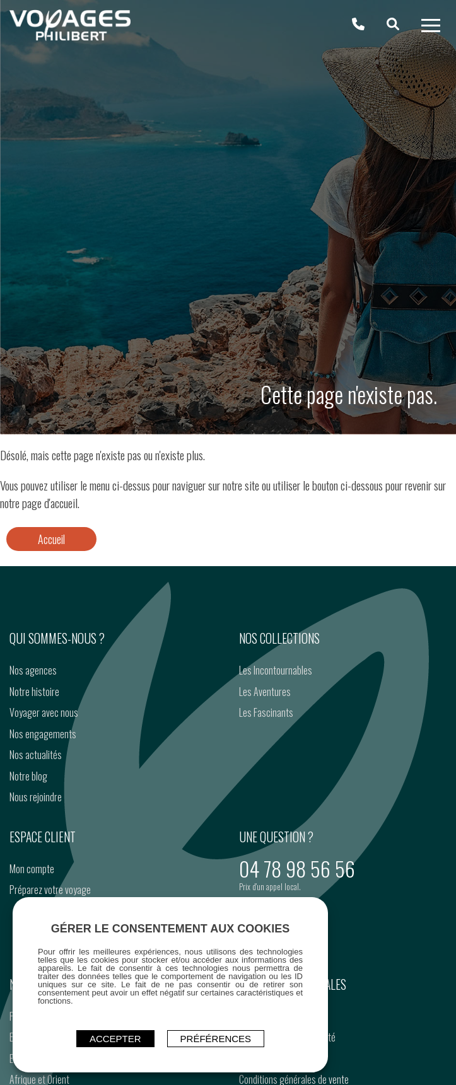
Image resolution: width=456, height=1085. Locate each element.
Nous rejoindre (35, 796)
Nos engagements (42, 733)
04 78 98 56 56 (297, 868)
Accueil (51, 539)
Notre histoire (34, 691)
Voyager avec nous (43, 712)
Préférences (216, 1038)
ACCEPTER (115, 1038)
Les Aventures (265, 691)
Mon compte (31, 868)
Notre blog (28, 776)
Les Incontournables (275, 670)
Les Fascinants (266, 712)
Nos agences (33, 670)
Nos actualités (35, 754)
